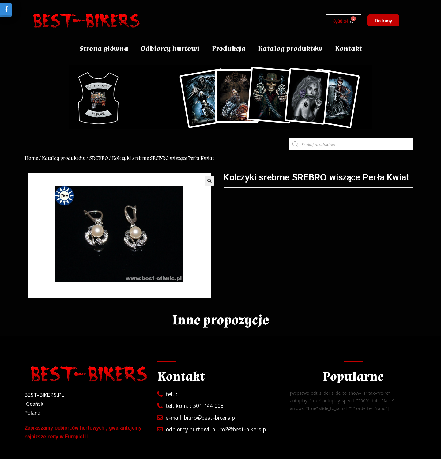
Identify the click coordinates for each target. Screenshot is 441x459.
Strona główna (103, 48)
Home (31, 158)
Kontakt (348, 48)
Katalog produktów (290, 48)
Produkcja (229, 48)
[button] (383, 20)
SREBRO (98, 158)
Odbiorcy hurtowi (170, 48)
